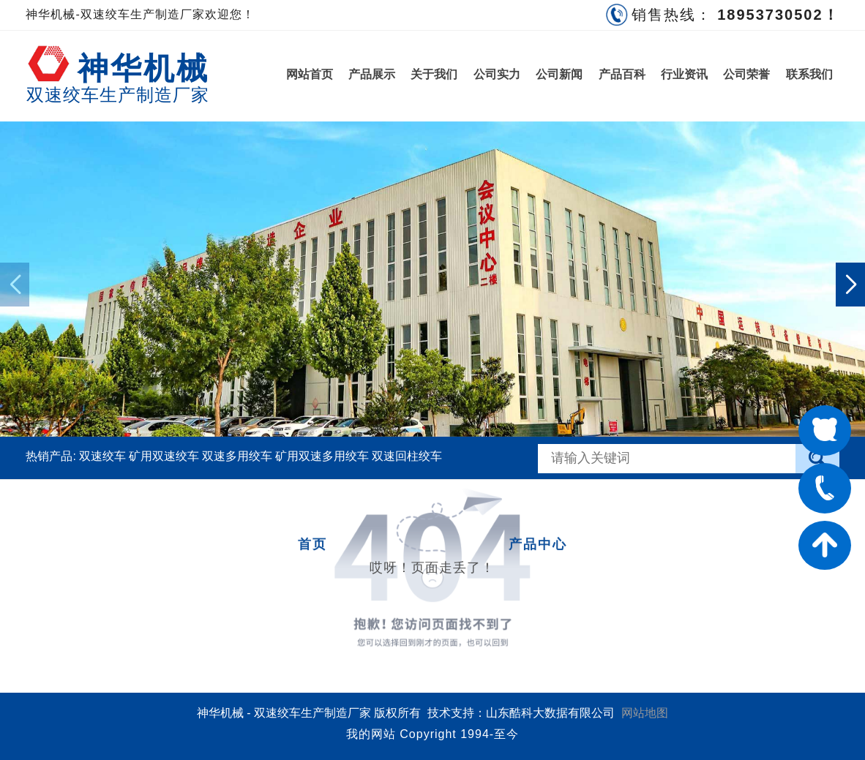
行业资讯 (684, 74)
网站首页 (309, 74)
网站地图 (644, 713)
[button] (850, 284)
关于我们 (434, 74)
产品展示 (371, 74)
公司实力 (496, 74)
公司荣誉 (746, 74)
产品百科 (622, 74)
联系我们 (809, 74)
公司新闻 (559, 74)
